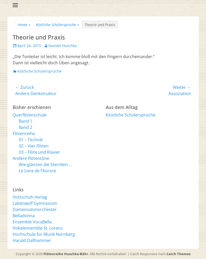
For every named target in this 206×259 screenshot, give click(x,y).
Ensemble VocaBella (32, 222)
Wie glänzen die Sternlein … (45, 164)
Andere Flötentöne (31, 158)
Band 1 (25, 121)
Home (24, 24)
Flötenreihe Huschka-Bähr (65, 254)
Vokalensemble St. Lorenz (38, 228)
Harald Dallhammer (32, 240)
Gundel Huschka (62, 45)
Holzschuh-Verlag (30, 197)
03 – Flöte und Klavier (39, 152)
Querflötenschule (30, 115)
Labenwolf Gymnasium (35, 203)
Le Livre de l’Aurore (37, 171)
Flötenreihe (24, 133)
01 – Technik (31, 140)
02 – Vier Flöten (34, 146)
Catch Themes (178, 254)
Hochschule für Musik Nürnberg (44, 234)
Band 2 (25, 127)
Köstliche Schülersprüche (57, 24)
